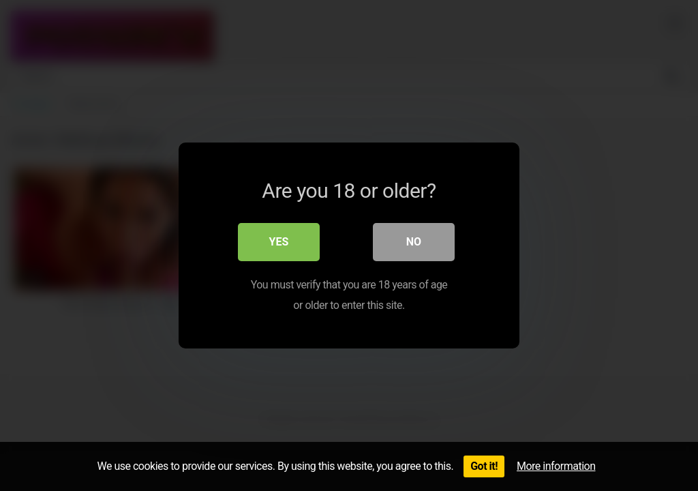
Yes (279, 241)
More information (556, 466)
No (413, 241)
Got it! (484, 466)
